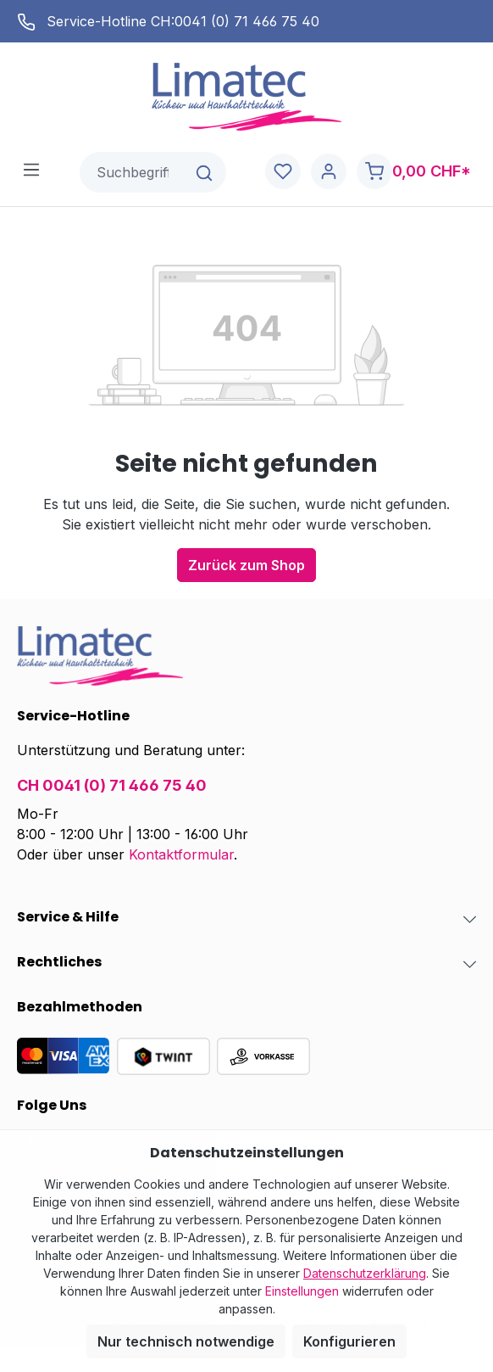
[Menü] (31, 169)
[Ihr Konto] (329, 172)
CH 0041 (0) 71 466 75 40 (112, 785)
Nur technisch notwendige (185, 1341)
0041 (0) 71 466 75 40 (246, 21)
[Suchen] (205, 172)
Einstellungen (302, 1291)
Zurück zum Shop (246, 565)
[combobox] (133, 172)
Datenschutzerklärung (364, 1273)
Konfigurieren (349, 1341)
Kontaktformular (181, 854)
